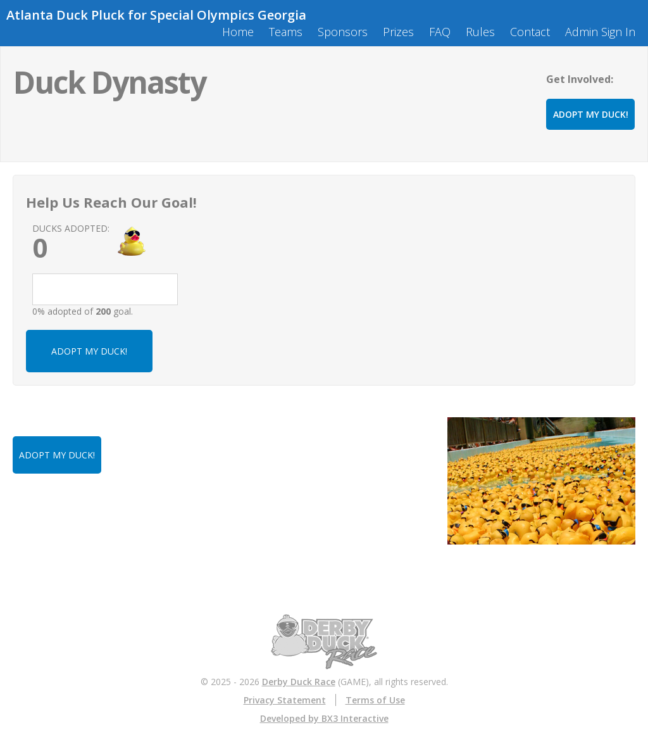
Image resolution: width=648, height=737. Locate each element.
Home (238, 31)
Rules (480, 31)
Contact (530, 31)
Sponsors (343, 31)
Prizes (398, 31)
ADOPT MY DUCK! (590, 114)
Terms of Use (375, 700)
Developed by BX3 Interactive (324, 718)
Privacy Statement (285, 700)
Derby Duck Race (298, 682)
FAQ (440, 31)
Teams (285, 31)
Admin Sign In (600, 31)
